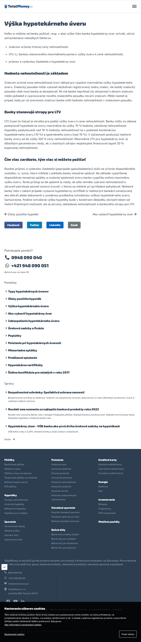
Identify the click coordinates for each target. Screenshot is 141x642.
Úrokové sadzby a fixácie (26, 328)
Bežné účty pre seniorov (63, 547)
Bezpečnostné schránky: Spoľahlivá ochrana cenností (46, 392)
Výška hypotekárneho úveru (28, 306)
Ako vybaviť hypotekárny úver (115, 214)
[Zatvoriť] (4, 567)
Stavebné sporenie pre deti (65, 516)
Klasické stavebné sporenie (65, 512)
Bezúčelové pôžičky (14, 464)
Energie (103, 481)
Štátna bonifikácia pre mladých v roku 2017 (39, 372)
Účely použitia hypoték (21, 214)
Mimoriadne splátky (22, 350)
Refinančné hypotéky (15, 508)
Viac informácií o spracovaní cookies (22, 624)
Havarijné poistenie (61, 486)
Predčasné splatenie (22, 357)
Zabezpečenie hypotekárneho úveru (33, 320)
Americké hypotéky (14, 504)
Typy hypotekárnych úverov (28, 291)
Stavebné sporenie (63, 507)
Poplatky (14, 335)
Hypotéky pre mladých (15, 513)
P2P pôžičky (10, 486)
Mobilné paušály (109, 521)
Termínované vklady (14, 526)
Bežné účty (58, 529)
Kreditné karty (107, 459)
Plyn (100, 491)
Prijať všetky (128, 634)
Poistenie (57, 459)
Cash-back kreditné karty (111, 468)
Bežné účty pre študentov (64, 543)
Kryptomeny (104, 508)
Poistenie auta (58, 464)
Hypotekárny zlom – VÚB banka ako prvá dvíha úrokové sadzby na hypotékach (64, 426)
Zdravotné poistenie (61, 477)
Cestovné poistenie (61, 468)
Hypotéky (10, 495)
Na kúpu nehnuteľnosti (16, 499)
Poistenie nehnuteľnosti (63, 482)
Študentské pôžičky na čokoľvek (20, 477)
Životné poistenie (60, 473)
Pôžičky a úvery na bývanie (18, 473)
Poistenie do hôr (59, 491)
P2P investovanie (107, 513)
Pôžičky (9, 459)
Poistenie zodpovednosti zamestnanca (64, 497)
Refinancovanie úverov (16, 482)
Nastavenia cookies (14, 634)
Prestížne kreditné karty (110, 473)
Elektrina (103, 486)
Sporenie (10, 521)
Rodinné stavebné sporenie (65, 521)
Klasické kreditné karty (110, 464)
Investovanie (106, 499)
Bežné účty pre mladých (63, 538)
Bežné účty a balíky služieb (65, 534)
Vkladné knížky (11, 530)
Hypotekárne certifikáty (25, 365)
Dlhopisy (102, 504)
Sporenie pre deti (13, 539)
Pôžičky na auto (12, 468)
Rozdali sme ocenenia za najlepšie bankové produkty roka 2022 (53, 409)
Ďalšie (9, 439)
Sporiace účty (11, 535)
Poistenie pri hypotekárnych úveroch (34, 343)
